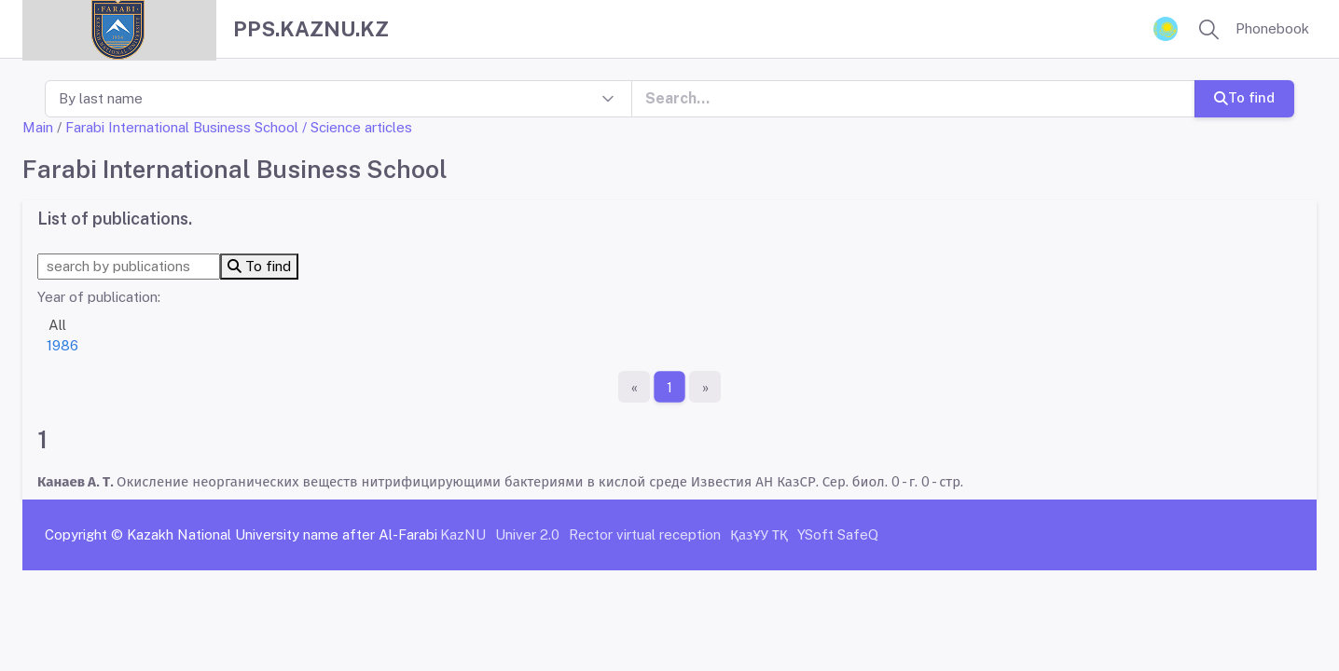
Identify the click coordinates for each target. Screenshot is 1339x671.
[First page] (634, 387)
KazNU (463, 534)
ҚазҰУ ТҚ (759, 534)
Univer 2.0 (527, 534)
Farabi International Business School (181, 127)
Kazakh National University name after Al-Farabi (282, 534)
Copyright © (84, 534)
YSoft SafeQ (837, 534)
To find (1244, 97)
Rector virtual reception (645, 534)
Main (37, 127)
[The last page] (705, 387)
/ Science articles (357, 127)
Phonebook (1272, 28)
